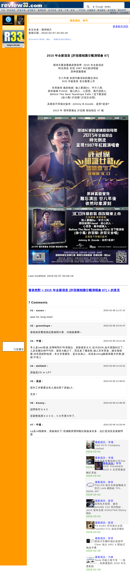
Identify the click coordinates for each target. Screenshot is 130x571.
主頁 (3, 10)
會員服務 (112, 10)
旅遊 (60, 10)
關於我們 (122, 10)
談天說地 (52, 10)
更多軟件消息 (120, 26)
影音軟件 (32, 10)
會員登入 (114, 13)
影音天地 (21, 10)
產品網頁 (101, 10)
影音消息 (11, 10)
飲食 (73, 10)
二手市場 (81, 10)
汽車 (67, 10)
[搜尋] (103, 7)
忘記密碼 (124, 13)
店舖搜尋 (91, 10)
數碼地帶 (42, 10)
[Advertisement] (30, 470)
